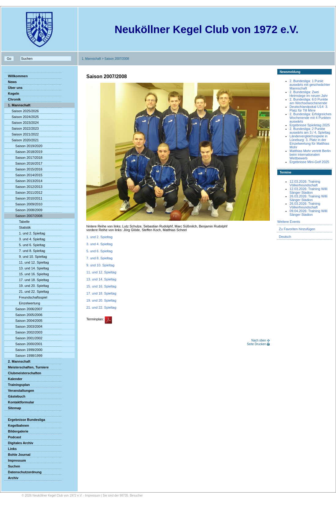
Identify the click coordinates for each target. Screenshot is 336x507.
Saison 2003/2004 (23, 326)
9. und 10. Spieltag (25, 256)
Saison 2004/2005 (23, 320)
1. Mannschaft (91, 58)
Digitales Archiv (18, 443)
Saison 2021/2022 (21, 134)
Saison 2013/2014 (23, 181)
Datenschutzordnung (23, 472)
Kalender (13, 379)
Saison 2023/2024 (21, 122)
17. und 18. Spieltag (26, 280)
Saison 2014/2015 (23, 175)
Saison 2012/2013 (23, 187)
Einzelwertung (22, 303)
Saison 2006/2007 (23, 309)
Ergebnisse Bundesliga (24, 419)
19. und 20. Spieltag (26, 286)
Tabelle (17, 221)
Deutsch (285, 236)
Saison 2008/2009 (23, 210)
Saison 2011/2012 (23, 192)
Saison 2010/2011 (23, 198)
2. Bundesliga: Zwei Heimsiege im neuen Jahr (309, 93)
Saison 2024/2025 (21, 117)
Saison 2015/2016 (23, 169)
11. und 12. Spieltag (26, 262)
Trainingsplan (17, 385)
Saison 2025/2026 (21, 111)
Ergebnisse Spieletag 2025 (310, 125)
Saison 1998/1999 (23, 355)
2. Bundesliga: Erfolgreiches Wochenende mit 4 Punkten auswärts (310, 117)
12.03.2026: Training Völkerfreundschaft (305, 183)
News (10, 82)
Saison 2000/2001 (23, 344)
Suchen (12, 466)
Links (10, 449)
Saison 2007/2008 (23, 216)
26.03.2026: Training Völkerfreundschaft (305, 205)
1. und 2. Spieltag (24, 233)
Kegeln (11, 93)
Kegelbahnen (16, 425)
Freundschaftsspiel (25, 297)
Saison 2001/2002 (23, 338)
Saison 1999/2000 (23, 350)
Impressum (15, 460)
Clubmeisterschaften (22, 373)
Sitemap (12, 408)
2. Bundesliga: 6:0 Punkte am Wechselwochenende (309, 101)
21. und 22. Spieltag (26, 291)
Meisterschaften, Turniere (26, 367)
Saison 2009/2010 (23, 204)
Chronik (12, 99)
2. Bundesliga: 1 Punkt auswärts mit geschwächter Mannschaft (310, 84)
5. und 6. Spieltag (24, 245)
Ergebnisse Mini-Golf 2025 (309, 162)
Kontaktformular (19, 402)
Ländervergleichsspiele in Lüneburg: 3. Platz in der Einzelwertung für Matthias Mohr (309, 141)
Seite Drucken (256, 344)
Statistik (17, 227)
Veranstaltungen (19, 390)
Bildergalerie (16, 431)
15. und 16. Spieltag (26, 274)
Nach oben (258, 340)
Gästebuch (14, 396)
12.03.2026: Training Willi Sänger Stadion (308, 190)
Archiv (11, 478)
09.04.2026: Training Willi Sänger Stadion (308, 212)
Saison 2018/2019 (23, 152)
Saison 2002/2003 (23, 332)
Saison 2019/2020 (23, 146)
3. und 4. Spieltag (24, 239)
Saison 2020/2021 (21, 140)
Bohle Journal (17, 454)
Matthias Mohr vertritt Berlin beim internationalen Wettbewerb (310, 154)
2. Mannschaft (17, 361)
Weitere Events (288, 221)
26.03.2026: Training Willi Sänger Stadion (308, 198)
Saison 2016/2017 (23, 163)
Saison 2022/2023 (21, 128)
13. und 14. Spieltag (26, 268)
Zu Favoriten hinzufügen (297, 229)
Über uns (13, 88)
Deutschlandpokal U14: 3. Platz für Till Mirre (309, 108)
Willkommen (16, 76)
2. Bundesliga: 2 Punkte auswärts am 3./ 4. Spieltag (310, 130)
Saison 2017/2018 (23, 157)
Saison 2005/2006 (23, 315)
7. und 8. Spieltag (24, 251)
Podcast (12, 437)
